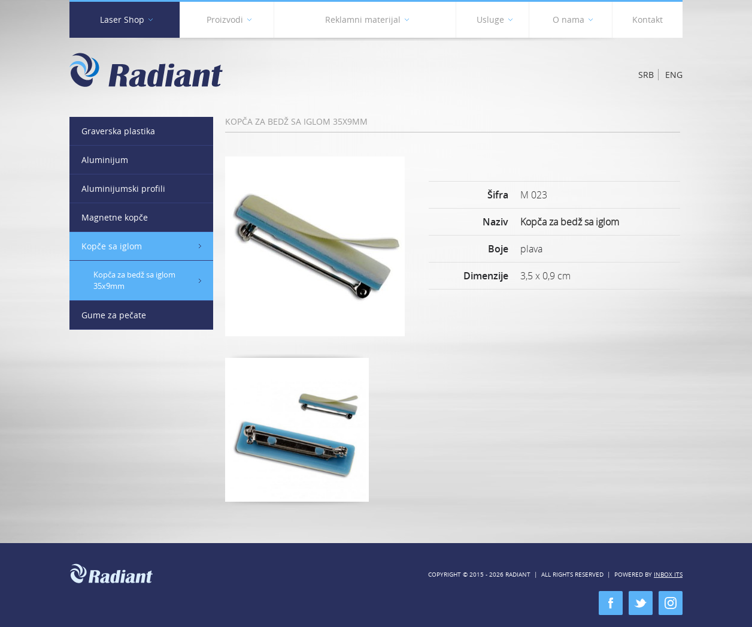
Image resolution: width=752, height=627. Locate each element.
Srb (646, 74)
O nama (573, 22)
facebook (611, 603)
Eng (674, 74)
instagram (671, 603)
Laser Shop (126, 22)
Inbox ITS (668, 574)
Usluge (495, 22)
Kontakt (647, 19)
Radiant (146, 70)
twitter (641, 603)
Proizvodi (229, 22)
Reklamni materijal (367, 22)
